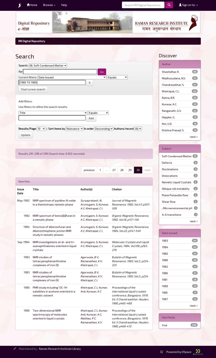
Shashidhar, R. (170, 71)
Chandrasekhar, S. (173, 84)
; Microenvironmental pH (177, 208)
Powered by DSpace (184, 351)
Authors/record (124, 128)
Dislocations (170, 175)
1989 (165, 286)
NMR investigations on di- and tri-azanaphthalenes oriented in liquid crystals (54, 246)
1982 (165, 266)
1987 (165, 299)
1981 (164, 279)
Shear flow (169, 201)
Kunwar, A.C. (169, 104)
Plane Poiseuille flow (175, 195)
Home (32, 4)
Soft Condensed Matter (177, 156)
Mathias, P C (87, 318)
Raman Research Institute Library (60, 348)
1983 (165, 240)
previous (89, 170)
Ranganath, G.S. (171, 110)
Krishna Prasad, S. (173, 130)
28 (121, 170)
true (164, 325)
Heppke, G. (168, 117)
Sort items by (56, 128)
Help (64, 4)
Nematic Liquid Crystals (176, 182)
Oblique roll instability (175, 188)
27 (113, 170)
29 (130, 170)
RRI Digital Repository (31, 41)
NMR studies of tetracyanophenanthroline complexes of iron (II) (49, 261)
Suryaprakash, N (90, 200)
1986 (165, 273)
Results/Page (27, 128)
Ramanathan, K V (91, 261)
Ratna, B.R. (168, 97)
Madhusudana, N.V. (174, 78)
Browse (49, 4)
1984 (165, 247)
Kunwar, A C (93, 291)
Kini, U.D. (167, 123)
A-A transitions (171, 214)
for (20, 71)
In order (89, 128)
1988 (165, 260)
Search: (23, 65)
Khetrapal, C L (94, 208)
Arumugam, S (88, 204)
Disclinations (170, 169)
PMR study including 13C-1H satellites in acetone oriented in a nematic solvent (54, 291)
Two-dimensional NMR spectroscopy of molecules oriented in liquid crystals (50, 314)
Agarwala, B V (89, 257)
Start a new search (33, 89)
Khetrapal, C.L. (171, 91)
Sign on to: (188, 4)
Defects (167, 162)
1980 (165, 253)
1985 (165, 292)
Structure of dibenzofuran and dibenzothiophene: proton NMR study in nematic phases (52, 230)
